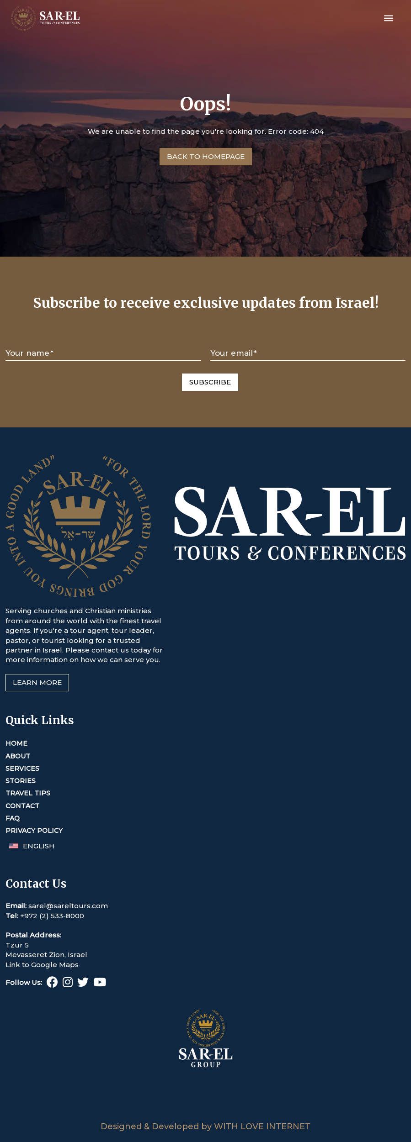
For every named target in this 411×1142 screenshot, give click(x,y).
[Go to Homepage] (206, 156)
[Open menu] (388, 18)
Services (22, 768)
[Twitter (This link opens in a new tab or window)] (83, 983)
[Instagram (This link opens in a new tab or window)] (68, 983)
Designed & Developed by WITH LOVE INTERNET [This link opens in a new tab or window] (205, 1126)
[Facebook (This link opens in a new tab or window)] (52, 983)
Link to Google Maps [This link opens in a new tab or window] (42, 964)
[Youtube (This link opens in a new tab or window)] (99, 983)
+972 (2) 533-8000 (52, 915)
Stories (20, 781)
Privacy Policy (34, 830)
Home (16, 743)
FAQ (12, 818)
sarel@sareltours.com (68, 905)
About (17, 756)
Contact (22, 806)
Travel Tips (27, 793)
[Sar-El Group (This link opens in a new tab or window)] (205, 1116)
